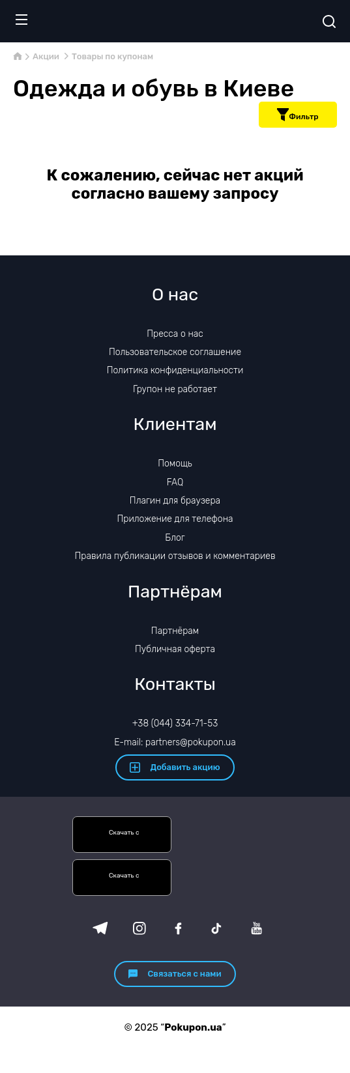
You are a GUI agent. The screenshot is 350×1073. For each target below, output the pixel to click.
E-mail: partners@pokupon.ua (175, 742)
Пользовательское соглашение (175, 352)
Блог (174, 537)
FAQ (175, 482)
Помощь (175, 463)
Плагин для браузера (175, 500)
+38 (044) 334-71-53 (175, 723)
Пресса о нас (175, 333)
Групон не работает (175, 389)
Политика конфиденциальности (175, 370)
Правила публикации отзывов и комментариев (175, 556)
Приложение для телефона (175, 518)
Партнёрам (175, 631)
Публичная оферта (175, 649)
